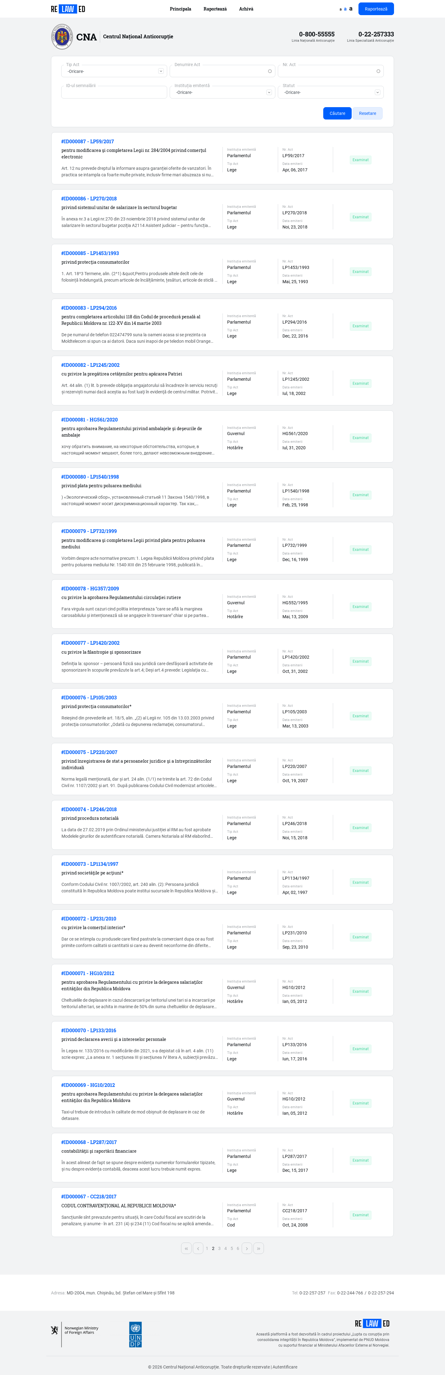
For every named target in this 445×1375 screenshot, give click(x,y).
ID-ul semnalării (80, 85)
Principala (180, 9)
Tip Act (72, 64)
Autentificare (285, 1367)
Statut (289, 85)
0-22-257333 (376, 34)
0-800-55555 (317, 34)
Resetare (367, 113)
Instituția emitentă (192, 85)
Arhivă (246, 9)
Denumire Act (187, 64)
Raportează (215, 9)
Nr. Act (289, 64)
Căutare (337, 113)
